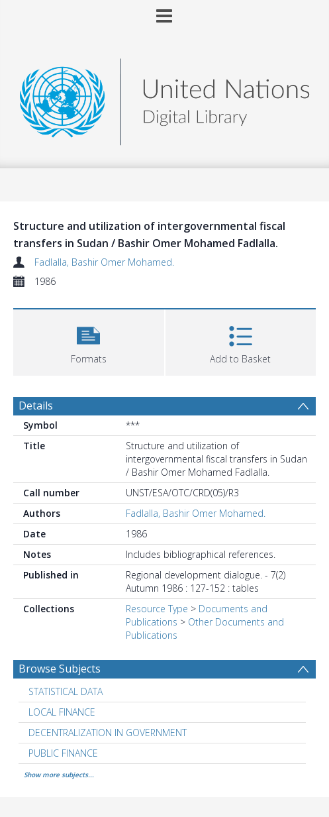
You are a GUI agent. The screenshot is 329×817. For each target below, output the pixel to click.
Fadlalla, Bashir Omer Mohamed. (104, 262)
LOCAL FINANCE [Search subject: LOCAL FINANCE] (61, 712)
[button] (88, 340)
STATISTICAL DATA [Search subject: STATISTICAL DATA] (65, 691)
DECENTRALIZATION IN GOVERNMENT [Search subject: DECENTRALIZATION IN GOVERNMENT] (107, 732)
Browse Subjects (60, 668)
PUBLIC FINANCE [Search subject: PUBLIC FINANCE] (63, 753)
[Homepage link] (165, 98)
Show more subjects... (59, 774)
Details (36, 405)
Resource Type (157, 608)
